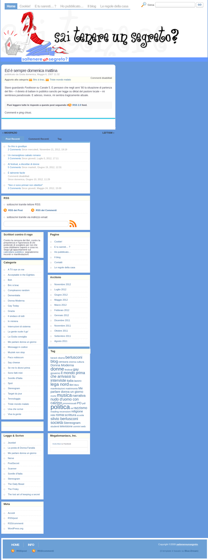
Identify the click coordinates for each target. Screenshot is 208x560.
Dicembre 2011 (62, 320)
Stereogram (14, 388)
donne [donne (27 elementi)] (57, 369)
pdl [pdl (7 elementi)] (84, 403)
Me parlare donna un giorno (22, 342)
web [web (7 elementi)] (83, 426)
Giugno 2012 (61, 294)
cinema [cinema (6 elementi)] (72, 362)
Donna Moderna (16, 300)
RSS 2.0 (77, 105)
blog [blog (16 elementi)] (54, 361)
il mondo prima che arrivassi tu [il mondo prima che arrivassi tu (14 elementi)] (68, 375)
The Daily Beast (16, 484)
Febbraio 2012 (61, 310)
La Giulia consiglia (17, 336)
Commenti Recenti (39, 139)
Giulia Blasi (56, 444)
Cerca (151, 5)
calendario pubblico (14, 252)
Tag (59, 139)
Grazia (11, 311)
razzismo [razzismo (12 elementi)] (80, 408)
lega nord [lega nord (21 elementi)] (60, 384)
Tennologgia (14, 398)
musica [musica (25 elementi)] (64, 395)
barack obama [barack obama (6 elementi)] (58, 358)
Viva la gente (14, 414)
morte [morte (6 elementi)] (53, 396)
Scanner (12, 468)
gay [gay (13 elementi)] (76, 369)
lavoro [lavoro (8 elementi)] (78, 380)
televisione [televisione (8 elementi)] (66, 426)
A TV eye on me (16, 269)
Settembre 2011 (62, 336)
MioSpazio (10, 132)
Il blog (92, 6)
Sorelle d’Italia (15, 473)
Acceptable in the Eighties (21, 275)
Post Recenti (13, 139)
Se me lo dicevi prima (19, 367)
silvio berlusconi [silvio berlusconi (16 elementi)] (64, 418)
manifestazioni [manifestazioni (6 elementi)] (58, 388)
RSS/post (13, 518)
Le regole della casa (114, 6)
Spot (10, 383)
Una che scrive (15, 409)
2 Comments (14, 149)
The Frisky (13, 489)
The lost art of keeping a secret (24, 494)
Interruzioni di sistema (19, 326)
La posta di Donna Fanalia (21, 448)
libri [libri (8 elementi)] (71, 384)
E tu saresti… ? (45, 6)
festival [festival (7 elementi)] (68, 369)
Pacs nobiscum (16, 357)
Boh (10, 280)
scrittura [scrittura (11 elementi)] (70, 415)
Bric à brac (38, 79)
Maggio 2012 (61, 300)
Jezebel (12, 442)
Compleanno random (19, 290)
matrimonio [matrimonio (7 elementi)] (72, 388)
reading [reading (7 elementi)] (55, 411)
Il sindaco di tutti (16, 316)
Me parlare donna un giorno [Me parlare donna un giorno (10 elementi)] (67, 390)
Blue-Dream (191, 551)
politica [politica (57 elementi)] (60, 406)
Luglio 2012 (60, 289)
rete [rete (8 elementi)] (53, 415)
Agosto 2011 (60, 341)
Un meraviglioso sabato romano (24, 155)
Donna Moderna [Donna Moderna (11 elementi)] (62, 365)
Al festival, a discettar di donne (23, 164)
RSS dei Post (15, 210)
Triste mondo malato (60, 79)
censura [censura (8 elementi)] (63, 361)
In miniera (13, 321)
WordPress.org (15, 528)
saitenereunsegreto (187, 544)
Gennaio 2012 (61, 315)
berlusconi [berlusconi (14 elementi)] (74, 357)
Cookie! (24, 6)
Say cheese (14, 362)
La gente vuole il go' (18, 331)
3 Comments (14, 158)
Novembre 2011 (62, 325)
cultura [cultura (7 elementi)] (80, 361)
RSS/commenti (15, 523)
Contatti (58, 262)
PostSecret (13, 463)
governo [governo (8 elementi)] (55, 373)
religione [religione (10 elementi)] (77, 411)
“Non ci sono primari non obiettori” (25, 185)
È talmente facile (16, 172)
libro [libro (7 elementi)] (76, 384)
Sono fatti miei (15, 373)
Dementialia (14, 295)
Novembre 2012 (62, 284)
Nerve (11, 458)
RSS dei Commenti (46, 210)
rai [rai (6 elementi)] (71, 408)
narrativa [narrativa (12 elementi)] (79, 395)
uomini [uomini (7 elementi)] (76, 426)
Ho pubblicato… (71, 6)
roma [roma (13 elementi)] (60, 415)
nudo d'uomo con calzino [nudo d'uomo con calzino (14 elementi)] (65, 401)
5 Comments (14, 167)
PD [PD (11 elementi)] (79, 403)
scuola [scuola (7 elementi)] (80, 415)
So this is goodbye (17, 146)
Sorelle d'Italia (15, 378)
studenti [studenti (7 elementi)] (55, 426)
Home (11, 6)
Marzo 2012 (60, 305)
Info (31, 544)
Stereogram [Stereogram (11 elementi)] (72, 422)
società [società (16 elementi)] (57, 422)
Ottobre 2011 (61, 330)
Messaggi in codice (18, 347)
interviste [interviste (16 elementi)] (58, 380)
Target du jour (15, 393)
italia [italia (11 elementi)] (70, 380)
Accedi (11, 513)
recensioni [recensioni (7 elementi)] (65, 411)
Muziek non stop (16, 352)
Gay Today (13, 305)
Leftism (107, 132)
